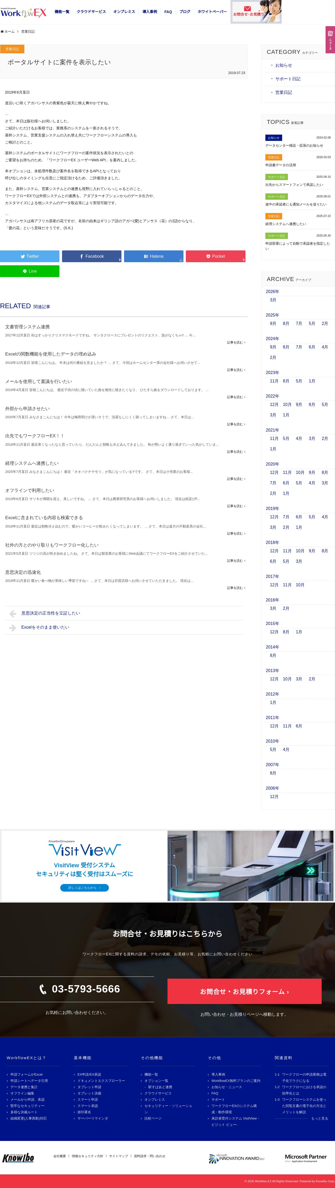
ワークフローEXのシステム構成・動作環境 (234, 1109)
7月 (299, 323)
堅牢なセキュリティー (27, 1106)
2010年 (272, 741)
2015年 (272, 623)
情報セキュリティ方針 (87, 1156)
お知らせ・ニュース (226, 1087)
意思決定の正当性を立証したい (44, 614)
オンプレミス (124, 12)
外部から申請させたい (27, 408)
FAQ (168, 12)
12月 (274, 404)
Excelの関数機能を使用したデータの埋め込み (50, 354)
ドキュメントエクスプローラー (101, 1081)
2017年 (272, 576)
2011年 (272, 717)
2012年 (272, 694)
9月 (273, 323)
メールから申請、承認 (27, 1099)
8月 (286, 323)
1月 (312, 381)
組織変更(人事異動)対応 (28, 1118)
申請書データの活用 (280, 165)
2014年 (272, 647)
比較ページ (152, 1118)
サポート (218, 1099)
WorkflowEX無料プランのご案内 (236, 1081)
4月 (325, 347)
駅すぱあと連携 (160, 1087)
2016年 (272, 600)
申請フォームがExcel (26, 1074)
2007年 (272, 764)
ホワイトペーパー (212, 12)
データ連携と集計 (24, 1087)
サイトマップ (118, 1156)
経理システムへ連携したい (32, 463)
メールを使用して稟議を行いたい (38, 381)
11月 (274, 381)
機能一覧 (62, 12)
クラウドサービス (91, 12)
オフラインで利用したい (29, 490)
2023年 (272, 372)
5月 (312, 323)
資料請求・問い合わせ (149, 1156)
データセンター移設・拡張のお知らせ (294, 145)
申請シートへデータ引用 (29, 1081)
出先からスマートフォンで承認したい (294, 185)
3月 (273, 300)
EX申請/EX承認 (89, 1074)
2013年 (272, 670)
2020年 (272, 464)
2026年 (272, 291)
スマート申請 (87, 1099)
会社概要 (59, 1156)
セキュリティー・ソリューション (168, 1109)
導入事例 (149, 12)
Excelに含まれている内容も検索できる (44, 517)
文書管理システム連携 (27, 326)
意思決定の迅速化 (23, 572)
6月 (312, 347)
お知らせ (283, 65)
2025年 (272, 315)
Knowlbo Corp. (325, 1181)
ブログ (184, 12)
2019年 (272, 508)
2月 (325, 323)
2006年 (272, 788)
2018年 (272, 542)
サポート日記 (287, 79)
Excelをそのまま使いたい (39, 628)
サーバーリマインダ (92, 1118)
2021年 (272, 430)
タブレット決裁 (89, 1093)
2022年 (272, 396)
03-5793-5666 (86, 989)
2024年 (272, 338)
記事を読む (235, 342)
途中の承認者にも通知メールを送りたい (296, 204)
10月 (287, 404)
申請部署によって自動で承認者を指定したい (297, 246)
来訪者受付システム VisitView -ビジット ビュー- (235, 1121)
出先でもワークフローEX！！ (35, 435)
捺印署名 (84, 1112)
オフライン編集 (22, 1093)
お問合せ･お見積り (248, 14)
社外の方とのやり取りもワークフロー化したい (52, 545)
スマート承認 (87, 1106)
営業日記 (12, 49)
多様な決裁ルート (24, 1112)
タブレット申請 (89, 1087)
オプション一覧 (156, 1081)
